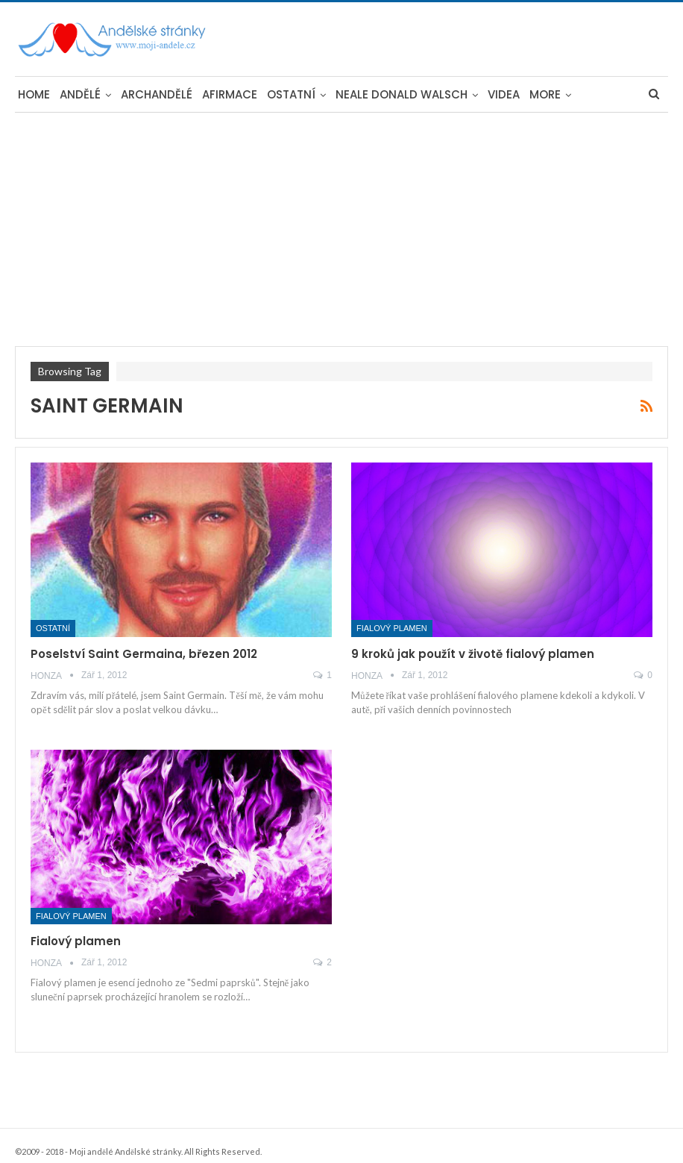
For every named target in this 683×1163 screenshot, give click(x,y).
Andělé (80, 94)
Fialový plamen (391, 628)
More (545, 94)
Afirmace (229, 94)
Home (34, 94)
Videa (504, 94)
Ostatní (291, 94)
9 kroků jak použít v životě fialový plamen (472, 654)
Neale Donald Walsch (402, 94)
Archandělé (156, 94)
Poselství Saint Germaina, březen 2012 (144, 654)
